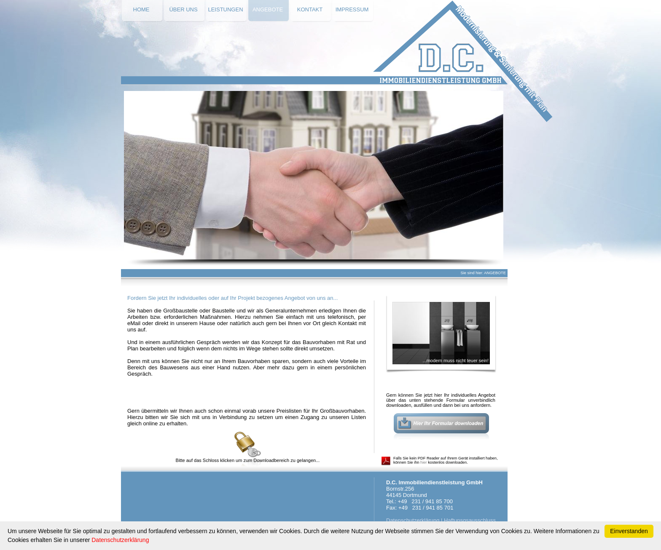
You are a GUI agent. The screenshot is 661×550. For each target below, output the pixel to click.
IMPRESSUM (352, 9)
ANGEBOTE (268, 9)
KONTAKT (309, 9)
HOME (141, 9)
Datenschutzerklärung (412, 520)
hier (423, 462)
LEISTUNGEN (225, 9)
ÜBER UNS (183, 9)
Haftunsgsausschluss (470, 520)
